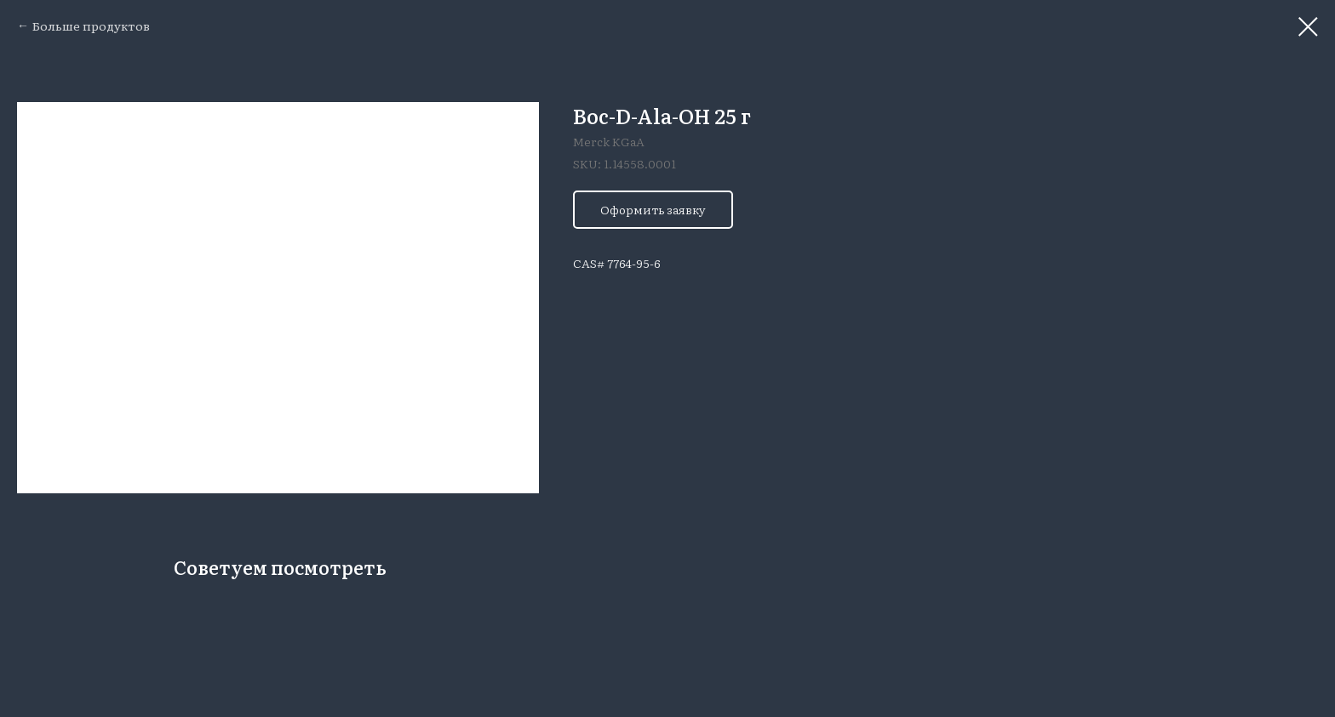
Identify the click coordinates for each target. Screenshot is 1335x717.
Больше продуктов (91, 25)
